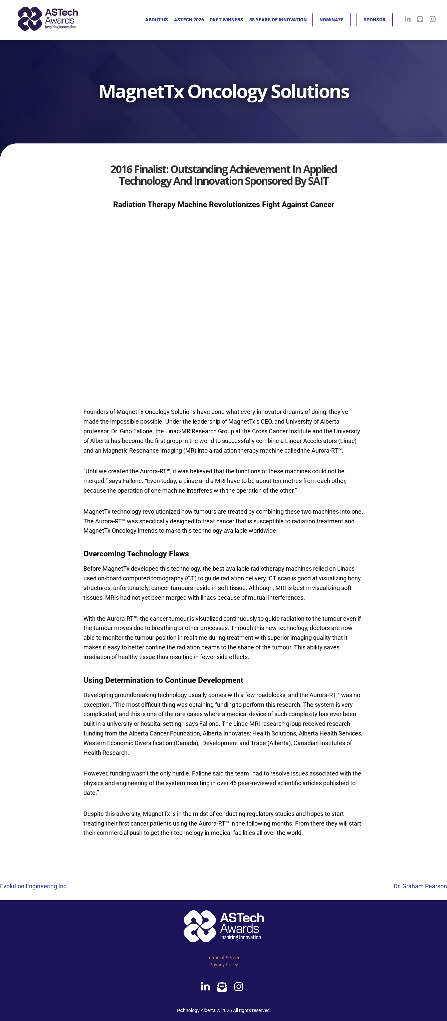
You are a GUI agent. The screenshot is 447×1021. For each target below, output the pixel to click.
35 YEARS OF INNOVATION (278, 19)
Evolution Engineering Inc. (34, 886)
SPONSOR (375, 19)
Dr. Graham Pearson (420, 886)
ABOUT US (156, 19)
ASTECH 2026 (189, 19)
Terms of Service (223, 957)
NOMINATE (331, 19)
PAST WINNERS (226, 19)
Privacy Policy (223, 964)
